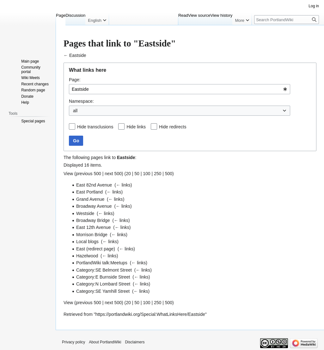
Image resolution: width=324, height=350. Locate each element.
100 (146, 173)
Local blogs (87, 241)
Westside (85, 213)
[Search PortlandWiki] (286, 19)
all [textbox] (75, 110)
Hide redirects (172, 126)
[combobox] (179, 89)
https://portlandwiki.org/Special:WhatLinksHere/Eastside (150, 314)
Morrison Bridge (91, 234)
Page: (75, 79)
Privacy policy (73, 342)
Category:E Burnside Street (103, 276)
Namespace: (81, 101)
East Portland (89, 191)
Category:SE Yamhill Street (103, 291)
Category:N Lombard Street (103, 283)
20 (128, 173)
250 (157, 173)
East (80, 248)
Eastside (77, 55)
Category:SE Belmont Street (104, 270)
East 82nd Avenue (94, 184)
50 (136, 173)
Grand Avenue (90, 199)
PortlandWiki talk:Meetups (101, 262)
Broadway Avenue (94, 206)
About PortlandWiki (105, 342)
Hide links (136, 126)
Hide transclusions (95, 126)
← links (123, 184)
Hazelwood (87, 255)
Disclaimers (134, 342)
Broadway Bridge (93, 220)
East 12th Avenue (93, 227)
